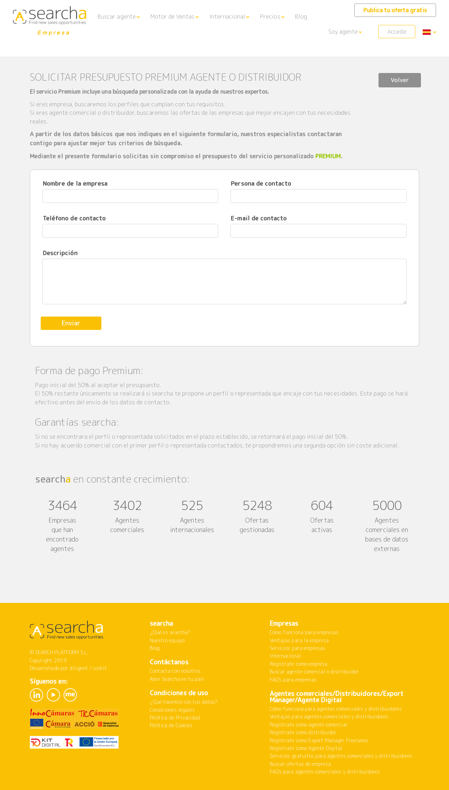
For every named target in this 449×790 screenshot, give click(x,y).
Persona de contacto (261, 183)
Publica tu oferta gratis (395, 10)
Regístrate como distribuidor (303, 732)
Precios (270, 16)
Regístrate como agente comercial (308, 724)
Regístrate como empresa (298, 663)
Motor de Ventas (172, 16)
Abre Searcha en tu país (177, 679)
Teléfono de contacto (74, 218)
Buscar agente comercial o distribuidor (314, 671)
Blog (301, 16)
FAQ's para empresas (293, 679)
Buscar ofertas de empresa (300, 764)
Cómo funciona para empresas (304, 632)
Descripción (60, 253)
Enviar (72, 323)
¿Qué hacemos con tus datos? (183, 701)
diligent (78, 668)
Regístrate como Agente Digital (306, 748)
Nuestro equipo (167, 640)
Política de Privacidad (175, 717)
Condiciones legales (172, 709)
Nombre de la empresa (75, 183)
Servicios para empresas (297, 648)
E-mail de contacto (259, 218)
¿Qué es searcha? (170, 632)
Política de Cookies (171, 725)
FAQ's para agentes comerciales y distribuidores (325, 771)
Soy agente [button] (343, 31)
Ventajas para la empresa (299, 640)
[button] (119, 17)
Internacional (227, 16)
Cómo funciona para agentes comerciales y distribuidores (336, 708)
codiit (100, 668)
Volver (398, 78)
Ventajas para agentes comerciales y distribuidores (329, 716)
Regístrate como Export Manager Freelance (319, 740)
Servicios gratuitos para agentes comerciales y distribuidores (341, 755)
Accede (396, 31)
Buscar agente (117, 16)
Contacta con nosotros (175, 671)
